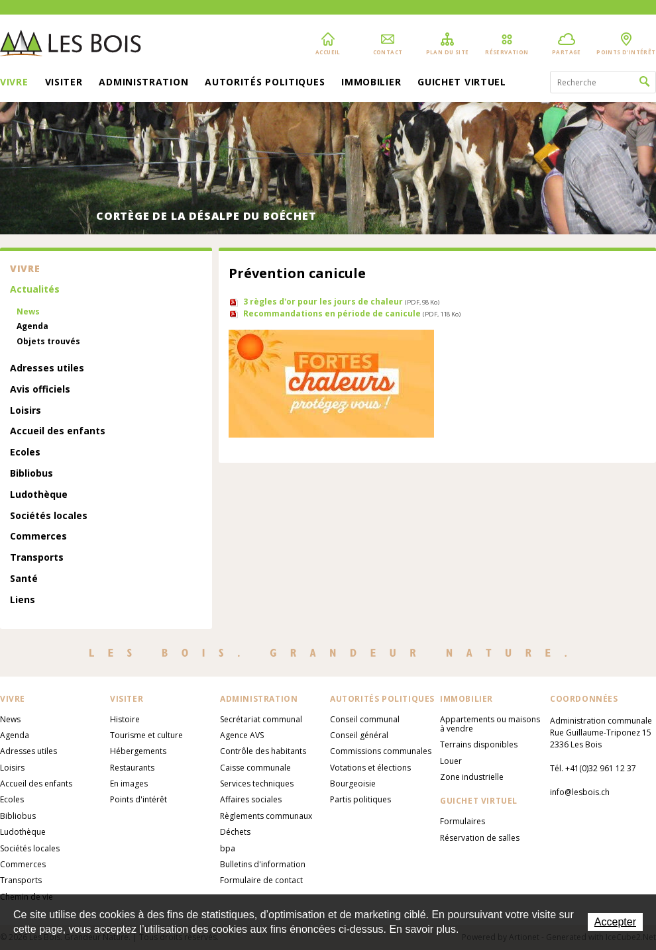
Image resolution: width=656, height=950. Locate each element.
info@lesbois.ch (580, 792)
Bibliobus (31, 473)
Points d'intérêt (138, 799)
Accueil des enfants (57, 431)
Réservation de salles (479, 837)
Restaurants (132, 767)
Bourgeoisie (353, 783)
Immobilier (371, 82)
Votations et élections (370, 767)
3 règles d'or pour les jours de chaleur (341, 301)
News (28, 311)
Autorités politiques (265, 82)
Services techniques (257, 783)
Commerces (38, 536)
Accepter (615, 921)
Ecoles (25, 452)
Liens (22, 600)
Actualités (35, 289)
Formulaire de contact (261, 880)
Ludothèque (39, 494)
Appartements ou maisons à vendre (490, 724)
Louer (451, 761)
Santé (24, 579)
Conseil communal (365, 719)
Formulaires (462, 821)
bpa (227, 848)
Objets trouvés (48, 341)
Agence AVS (242, 735)
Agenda (32, 326)
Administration (143, 82)
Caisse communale (255, 767)
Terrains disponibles (479, 744)
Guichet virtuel (461, 82)
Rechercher (644, 82)
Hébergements (138, 751)
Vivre (14, 82)
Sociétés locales (48, 516)
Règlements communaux (266, 816)
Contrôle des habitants (263, 751)
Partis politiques (360, 799)
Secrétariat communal (261, 719)
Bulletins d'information (262, 864)
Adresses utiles (47, 368)
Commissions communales (380, 751)
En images (129, 783)
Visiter (64, 82)
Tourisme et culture (146, 735)
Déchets (235, 831)
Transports (37, 557)
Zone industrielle (472, 777)
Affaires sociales (251, 799)
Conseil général (359, 735)
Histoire (125, 719)
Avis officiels (40, 389)
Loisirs (25, 410)
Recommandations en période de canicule (352, 313)
